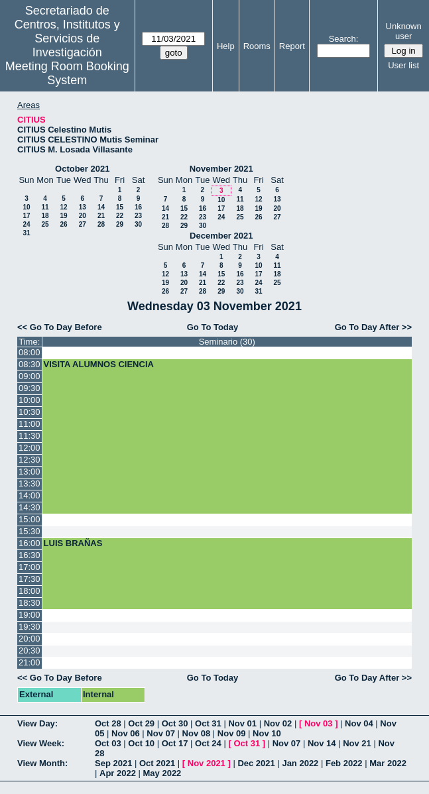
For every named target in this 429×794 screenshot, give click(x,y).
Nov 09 (231, 733)
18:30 (29, 603)
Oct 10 (141, 743)
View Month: (42, 763)
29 (119, 224)
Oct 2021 (157, 763)
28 (101, 224)
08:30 (29, 364)
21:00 (29, 662)
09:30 (29, 388)
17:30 (29, 579)
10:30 (29, 412)
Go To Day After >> (373, 327)
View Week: (40, 743)
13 (82, 207)
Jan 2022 (300, 763)
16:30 (29, 555)
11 (44, 207)
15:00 (29, 519)
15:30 (29, 531)
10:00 (29, 400)
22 (119, 215)
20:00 (29, 639)
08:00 (29, 352)
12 (63, 207)
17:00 (29, 567)
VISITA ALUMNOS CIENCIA (99, 364)
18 (44, 215)
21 (101, 215)
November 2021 (221, 169)
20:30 (29, 650)
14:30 (29, 507)
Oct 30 (175, 723)
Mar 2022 (387, 763)
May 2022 (162, 773)
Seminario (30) (227, 342)
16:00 (29, 543)
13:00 (29, 472)
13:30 (29, 483)
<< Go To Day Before (59, 327)
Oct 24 (208, 743)
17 (26, 215)
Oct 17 (175, 743)
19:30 (29, 627)
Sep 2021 (113, 763)
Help (226, 46)
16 (138, 207)
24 (26, 224)
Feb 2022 (344, 763)
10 (26, 207)
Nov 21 (357, 743)
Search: (344, 39)
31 (26, 233)
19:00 (29, 615)
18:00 (29, 591)
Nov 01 (242, 723)
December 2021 (221, 236)
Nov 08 (196, 733)
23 (138, 215)
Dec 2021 (256, 763)
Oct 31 (208, 723)
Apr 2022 (117, 773)
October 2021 (82, 169)
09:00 (29, 376)
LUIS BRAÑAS (73, 543)
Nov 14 (322, 743)
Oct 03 (108, 743)
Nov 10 (267, 733)
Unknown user (404, 31)
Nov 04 (359, 723)
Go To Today (213, 327)
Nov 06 (125, 733)
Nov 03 (318, 723)
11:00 (29, 424)
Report (292, 46)
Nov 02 (278, 723)
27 (82, 224)
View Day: (37, 723)
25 (44, 224)
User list (403, 65)
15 (119, 207)
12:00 (29, 448)
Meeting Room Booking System (67, 73)
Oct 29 (141, 723)
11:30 (29, 436)
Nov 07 (161, 733)
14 (101, 207)
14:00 (29, 495)
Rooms (257, 46)
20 (82, 215)
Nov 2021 (206, 763)
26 (63, 224)
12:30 (29, 460)
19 (63, 215)
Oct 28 (108, 723)
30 (138, 224)
